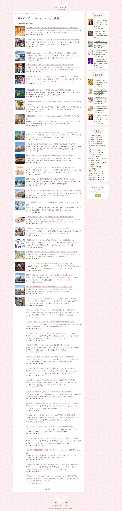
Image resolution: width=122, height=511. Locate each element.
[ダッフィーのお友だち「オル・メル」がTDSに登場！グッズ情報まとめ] (20, 313)
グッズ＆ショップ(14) (95, 150)
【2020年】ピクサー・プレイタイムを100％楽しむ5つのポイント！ (49, 345)
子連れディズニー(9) (95, 166)
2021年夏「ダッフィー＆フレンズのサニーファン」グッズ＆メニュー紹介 (51, 252)
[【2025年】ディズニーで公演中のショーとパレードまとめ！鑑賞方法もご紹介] (90, 33)
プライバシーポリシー (64, 506)
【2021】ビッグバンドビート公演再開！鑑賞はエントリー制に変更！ (50, 263)
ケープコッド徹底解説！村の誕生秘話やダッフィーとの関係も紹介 (49, 287)
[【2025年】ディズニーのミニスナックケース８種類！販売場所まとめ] (90, 44)
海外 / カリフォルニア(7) (96, 175)
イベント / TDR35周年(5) (96, 139)
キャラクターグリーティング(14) (97, 146)
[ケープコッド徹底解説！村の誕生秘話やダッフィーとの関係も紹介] (20, 290)
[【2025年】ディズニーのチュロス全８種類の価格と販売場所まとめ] (90, 108)
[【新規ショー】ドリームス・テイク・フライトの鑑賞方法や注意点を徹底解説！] (20, 42)
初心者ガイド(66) (94, 164)
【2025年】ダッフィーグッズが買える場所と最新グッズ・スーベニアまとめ (52, 28)
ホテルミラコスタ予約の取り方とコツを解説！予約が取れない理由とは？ (51, 144)
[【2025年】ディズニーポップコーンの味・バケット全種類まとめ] (90, 82)
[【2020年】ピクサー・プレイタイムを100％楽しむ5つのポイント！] (20, 348)
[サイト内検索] (98, 192)
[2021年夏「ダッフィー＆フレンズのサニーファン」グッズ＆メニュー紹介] (20, 255)
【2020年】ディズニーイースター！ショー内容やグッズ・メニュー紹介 (50, 333)
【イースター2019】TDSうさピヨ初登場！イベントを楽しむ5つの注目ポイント (53, 464)
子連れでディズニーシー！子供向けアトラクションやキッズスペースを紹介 (52, 76)
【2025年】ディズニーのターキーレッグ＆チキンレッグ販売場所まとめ (100, 99)
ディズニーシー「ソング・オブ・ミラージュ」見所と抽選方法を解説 (49, 427)
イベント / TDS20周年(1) (96, 141)
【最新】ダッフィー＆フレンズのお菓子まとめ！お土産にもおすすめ (49, 217)
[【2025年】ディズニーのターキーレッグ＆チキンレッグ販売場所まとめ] (90, 99)
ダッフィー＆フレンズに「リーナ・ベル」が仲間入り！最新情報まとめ (50, 167)
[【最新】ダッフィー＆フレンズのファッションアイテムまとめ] (20, 231)
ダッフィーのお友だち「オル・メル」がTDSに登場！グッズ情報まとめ (50, 310)
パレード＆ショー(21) (95, 160)
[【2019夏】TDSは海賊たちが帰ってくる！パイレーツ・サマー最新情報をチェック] (20, 453)
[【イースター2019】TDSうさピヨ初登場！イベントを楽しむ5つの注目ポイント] (20, 467)
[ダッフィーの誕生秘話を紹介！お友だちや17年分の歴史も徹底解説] (20, 395)
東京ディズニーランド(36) (96, 173)
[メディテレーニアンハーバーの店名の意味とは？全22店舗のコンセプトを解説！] (20, 194)
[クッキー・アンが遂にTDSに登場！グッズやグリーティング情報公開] (20, 360)
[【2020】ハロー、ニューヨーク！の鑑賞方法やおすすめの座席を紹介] (20, 325)
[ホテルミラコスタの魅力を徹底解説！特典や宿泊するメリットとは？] (20, 159)
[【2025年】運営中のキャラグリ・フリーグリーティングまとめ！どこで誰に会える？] (90, 22)
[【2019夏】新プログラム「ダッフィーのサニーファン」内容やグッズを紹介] (20, 441)
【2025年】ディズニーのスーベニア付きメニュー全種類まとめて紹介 (100, 52)
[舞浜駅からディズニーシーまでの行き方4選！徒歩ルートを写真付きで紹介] (20, 56)
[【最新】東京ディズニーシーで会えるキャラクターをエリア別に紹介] (20, 68)
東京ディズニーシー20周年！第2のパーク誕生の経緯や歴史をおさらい (50, 179)
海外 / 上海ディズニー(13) (96, 177)
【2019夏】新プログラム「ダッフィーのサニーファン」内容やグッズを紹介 (52, 438)
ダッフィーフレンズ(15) (96, 152)
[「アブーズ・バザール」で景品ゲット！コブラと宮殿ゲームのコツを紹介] (20, 301)
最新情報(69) (92, 169)
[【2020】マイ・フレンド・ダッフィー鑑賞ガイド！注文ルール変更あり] (20, 371)
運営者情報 (55, 506)
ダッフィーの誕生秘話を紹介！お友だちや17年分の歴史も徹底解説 (49, 392)
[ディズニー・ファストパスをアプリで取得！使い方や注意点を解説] (90, 91)
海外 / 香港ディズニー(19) (96, 179)
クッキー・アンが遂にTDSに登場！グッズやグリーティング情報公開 (49, 357)
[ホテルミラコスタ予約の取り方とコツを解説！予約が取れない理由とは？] (20, 147)
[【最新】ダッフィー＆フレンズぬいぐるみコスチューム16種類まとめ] (20, 243)
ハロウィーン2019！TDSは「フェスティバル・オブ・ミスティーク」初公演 (52, 403)
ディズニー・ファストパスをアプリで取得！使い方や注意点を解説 (100, 91)
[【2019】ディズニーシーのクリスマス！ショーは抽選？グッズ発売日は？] (20, 383)
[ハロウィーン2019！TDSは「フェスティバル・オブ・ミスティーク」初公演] (20, 406)
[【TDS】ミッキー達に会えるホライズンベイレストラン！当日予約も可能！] (20, 479)
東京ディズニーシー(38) (96, 171)
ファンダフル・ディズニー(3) (97, 162)
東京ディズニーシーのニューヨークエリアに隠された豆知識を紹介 (49, 275)
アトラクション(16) (94, 135)
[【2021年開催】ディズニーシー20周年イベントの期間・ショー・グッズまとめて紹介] (20, 205)
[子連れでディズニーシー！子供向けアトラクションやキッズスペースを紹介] (20, 79)
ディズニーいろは (19, 13)
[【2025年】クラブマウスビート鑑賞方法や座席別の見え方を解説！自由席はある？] (90, 61)
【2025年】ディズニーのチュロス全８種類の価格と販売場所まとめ (100, 108)
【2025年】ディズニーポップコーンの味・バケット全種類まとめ (100, 82)
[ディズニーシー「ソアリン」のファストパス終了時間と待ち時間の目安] (20, 418)
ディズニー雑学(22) (94, 156)
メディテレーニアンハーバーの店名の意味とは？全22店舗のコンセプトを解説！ (53, 190)
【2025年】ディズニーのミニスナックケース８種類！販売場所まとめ (100, 44)
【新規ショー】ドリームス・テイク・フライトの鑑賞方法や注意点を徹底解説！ (53, 39)
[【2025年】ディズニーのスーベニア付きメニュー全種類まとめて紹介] (90, 52)
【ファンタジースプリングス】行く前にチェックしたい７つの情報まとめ (51, 132)
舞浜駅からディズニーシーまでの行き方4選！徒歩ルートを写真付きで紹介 (51, 53)
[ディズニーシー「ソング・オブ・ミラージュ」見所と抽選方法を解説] (20, 430)
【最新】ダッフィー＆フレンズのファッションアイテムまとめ (47, 228)
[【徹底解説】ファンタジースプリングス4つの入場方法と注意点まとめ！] (20, 93)
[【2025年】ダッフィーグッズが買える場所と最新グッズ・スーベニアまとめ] (20, 31)
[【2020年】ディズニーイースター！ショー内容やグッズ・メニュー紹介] (20, 336)
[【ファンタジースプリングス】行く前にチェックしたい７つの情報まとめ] (20, 135)
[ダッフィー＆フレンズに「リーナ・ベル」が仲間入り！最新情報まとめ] (20, 170)
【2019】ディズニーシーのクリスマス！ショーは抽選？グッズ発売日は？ (51, 380)
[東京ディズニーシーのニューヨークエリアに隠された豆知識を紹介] (20, 278)
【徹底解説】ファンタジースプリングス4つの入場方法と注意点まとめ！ (51, 90)
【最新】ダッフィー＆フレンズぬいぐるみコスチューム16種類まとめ (50, 240)
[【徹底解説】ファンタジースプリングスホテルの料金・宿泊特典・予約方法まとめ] (20, 119)
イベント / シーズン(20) (95, 143)
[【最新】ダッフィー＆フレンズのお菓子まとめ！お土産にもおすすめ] (20, 220)
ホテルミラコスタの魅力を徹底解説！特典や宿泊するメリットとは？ (49, 156)
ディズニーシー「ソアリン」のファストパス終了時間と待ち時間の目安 (50, 415)
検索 (98, 195)
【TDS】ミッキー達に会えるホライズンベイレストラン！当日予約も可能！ (52, 476)
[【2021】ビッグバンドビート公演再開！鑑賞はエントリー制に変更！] (20, 266)
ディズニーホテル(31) (95, 154)
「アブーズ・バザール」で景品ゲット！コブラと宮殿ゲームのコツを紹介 (51, 298)
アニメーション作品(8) (95, 137)
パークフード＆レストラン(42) (97, 158)
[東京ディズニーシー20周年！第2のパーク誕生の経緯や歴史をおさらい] (20, 182)
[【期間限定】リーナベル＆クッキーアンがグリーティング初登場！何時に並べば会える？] (20, 105)
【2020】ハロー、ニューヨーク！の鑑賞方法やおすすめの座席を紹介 (50, 322)
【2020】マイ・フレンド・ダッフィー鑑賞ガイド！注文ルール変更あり (50, 368)
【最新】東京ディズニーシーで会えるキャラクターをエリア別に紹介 (49, 65)
